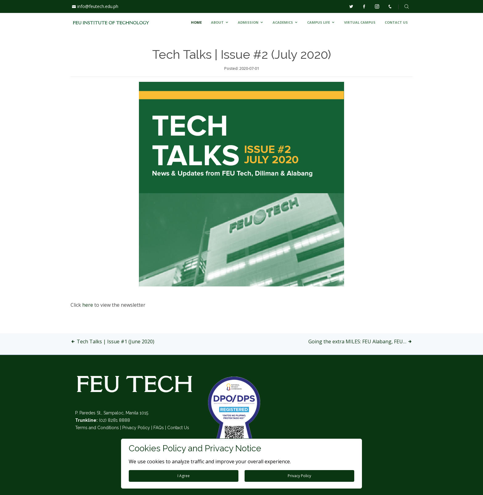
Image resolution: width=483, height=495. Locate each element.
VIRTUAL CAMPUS (359, 22)
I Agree (183, 475)
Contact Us (178, 427)
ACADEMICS (283, 22)
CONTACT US (396, 22)
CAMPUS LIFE (318, 22)
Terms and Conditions (97, 427)
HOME (196, 22)
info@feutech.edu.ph (97, 6)
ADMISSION (248, 22)
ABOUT (217, 22)
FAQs (158, 427)
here (88, 304)
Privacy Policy (136, 427)
